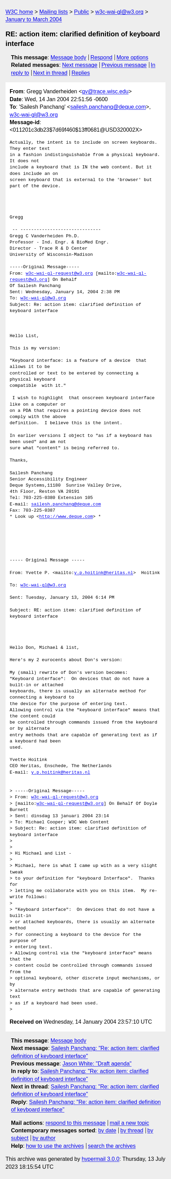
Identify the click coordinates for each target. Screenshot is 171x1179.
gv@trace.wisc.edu (105, 91)
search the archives (112, 1146)
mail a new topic (129, 1123)
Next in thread (50, 73)
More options (133, 57)
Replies (81, 73)
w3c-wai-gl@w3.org (119, 12)
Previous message (124, 65)
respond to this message (75, 1123)
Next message (79, 65)
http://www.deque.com (66, 517)
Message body (68, 57)
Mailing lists (53, 12)
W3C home (19, 12)
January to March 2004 (34, 19)
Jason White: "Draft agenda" (96, 1064)
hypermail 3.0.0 (100, 1159)
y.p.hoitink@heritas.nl (103, 573)
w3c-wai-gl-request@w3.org (59, 274)
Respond (101, 57)
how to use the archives (55, 1146)
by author (44, 1138)
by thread (131, 1130)
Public (81, 12)
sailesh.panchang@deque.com (108, 107)
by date (107, 1130)
